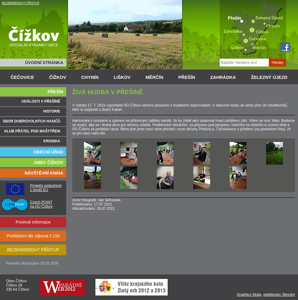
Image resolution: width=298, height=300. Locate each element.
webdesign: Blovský (279, 294)
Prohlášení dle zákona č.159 (33, 236)
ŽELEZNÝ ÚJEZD (269, 77)
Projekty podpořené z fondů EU (45, 188)
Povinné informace (33, 222)
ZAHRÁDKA (223, 77)
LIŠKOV (122, 77)
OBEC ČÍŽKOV (48, 162)
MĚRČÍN (154, 77)
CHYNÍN (90, 77)
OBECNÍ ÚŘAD (48, 152)
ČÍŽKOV (57, 77)
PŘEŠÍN (186, 77)
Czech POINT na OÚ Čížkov (41, 204)
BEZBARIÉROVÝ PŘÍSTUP (20, 3)
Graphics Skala (249, 294)
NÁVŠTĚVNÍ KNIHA (44, 173)
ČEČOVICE (22, 77)
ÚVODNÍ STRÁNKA (44, 62)
